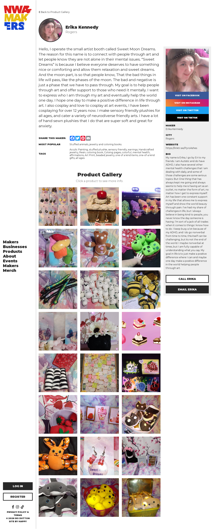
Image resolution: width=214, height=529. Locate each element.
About (9, 256)
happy (23, 521)
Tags (42, 153)
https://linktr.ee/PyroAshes (181, 148)
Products (12, 251)
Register (17, 496)
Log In (18, 486)
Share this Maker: (52, 138)
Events (10, 261)
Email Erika (187, 289)
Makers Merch (10, 268)
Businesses (15, 246)
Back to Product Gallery (54, 12)
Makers (10, 242)
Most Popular (49, 144)
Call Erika (187, 279)
